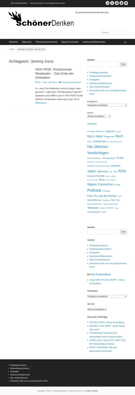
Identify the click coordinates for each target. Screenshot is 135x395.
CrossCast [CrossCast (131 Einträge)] (99, 141)
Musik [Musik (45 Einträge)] (102, 180)
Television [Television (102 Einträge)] (93, 207)
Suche (123, 232)
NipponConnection (70, 42)
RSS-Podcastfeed (100, 274)
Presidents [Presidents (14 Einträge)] (106, 191)
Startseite (13, 42)
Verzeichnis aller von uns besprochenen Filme (47, 3)
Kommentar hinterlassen (71, 82)
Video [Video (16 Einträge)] (104, 212)
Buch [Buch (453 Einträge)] (119, 136)
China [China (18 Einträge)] (89, 142)
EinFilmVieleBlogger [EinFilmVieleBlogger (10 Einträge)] (94, 158)
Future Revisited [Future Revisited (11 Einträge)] (101, 162)
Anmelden (92, 124)
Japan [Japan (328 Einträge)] (91, 171)
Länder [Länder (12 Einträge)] (112, 176)
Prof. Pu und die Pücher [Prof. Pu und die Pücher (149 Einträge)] (102, 195)
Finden (123, 64)
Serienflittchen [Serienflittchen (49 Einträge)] (94, 200)
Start (12, 49)
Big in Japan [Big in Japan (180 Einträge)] (95, 136)
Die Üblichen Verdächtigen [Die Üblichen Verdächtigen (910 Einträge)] (98, 150)
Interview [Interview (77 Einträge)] (115, 165)
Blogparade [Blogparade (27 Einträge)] (109, 136)
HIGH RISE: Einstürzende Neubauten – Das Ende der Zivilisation (54, 73)
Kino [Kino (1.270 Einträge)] (122, 171)
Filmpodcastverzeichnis (46, 42)
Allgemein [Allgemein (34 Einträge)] (110, 131)
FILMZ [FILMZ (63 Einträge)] (120, 158)
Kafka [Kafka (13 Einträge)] (115, 172)
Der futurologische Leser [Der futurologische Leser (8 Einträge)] (114, 141)
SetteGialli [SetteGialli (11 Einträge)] (106, 200)
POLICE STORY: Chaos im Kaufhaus (106, 322)
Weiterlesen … (42, 103)
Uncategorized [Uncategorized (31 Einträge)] (93, 212)
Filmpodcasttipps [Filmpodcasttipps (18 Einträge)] (108, 158)
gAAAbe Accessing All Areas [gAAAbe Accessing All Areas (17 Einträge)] (98, 166)
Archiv (90, 113)
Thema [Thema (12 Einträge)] (102, 208)
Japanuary (27, 42)
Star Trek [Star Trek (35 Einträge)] (115, 200)
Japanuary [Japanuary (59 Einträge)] (102, 171)
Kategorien (92, 101)
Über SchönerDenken (19, 3)
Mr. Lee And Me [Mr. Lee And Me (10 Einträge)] (92, 180)
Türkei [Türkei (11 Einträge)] (116, 208)
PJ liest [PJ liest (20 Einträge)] (117, 185)
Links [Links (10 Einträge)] (107, 176)
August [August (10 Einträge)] (118, 131)
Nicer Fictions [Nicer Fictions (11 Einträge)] (110, 180)
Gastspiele (94, 79)
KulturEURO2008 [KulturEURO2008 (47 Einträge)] (95, 176)
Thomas (54, 82)
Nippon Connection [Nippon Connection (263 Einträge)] (100, 184)
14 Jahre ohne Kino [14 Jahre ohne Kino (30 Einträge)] (96, 131)
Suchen (91, 60)
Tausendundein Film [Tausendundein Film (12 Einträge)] (110, 204)
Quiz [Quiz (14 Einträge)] (119, 196)
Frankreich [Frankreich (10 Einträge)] (90, 162)
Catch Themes (92, 391)
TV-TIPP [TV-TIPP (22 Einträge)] (109, 208)
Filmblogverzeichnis (98, 72)
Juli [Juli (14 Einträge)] (110, 172)
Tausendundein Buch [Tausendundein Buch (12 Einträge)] (94, 204)
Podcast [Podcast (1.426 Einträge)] (94, 190)
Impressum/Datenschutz (94, 42)
